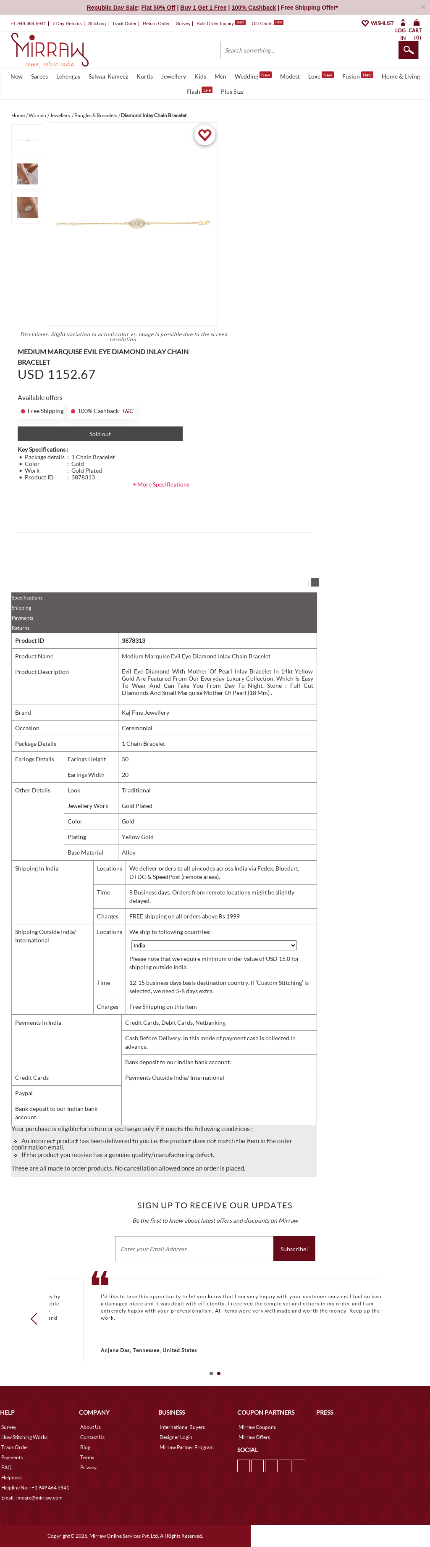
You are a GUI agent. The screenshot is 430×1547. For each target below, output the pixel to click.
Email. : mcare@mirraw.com (32, 1497)
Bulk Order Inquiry (215, 23)
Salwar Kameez (108, 76)
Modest (290, 76)
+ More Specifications (161, 484)
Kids (200, 76)
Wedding (253, 75)
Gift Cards (267, 23)
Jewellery (173, 76)
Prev (36, 1319)
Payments (22, 618)
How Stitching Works (24, 1437)
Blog (85, 1447)
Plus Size (232, 91)
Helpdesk (11, 1477)
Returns (20, 628)
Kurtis (144, 76)
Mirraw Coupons (257, 1427)
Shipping (21, 608)
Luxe (321, 75)
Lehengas (68, 76)
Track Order (124, 23)
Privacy (88, 1467)
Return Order (156, 23)
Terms (87, 1457)
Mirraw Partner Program (187, 1447)
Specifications (27, 598)
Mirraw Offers (254, 1437)
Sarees (39, 76)
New (16, 76)
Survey (183, 23)
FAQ (6, 1467)
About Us (90, 1427)
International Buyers (182, 1427)
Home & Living (401, 76)
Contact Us (92, 1437)
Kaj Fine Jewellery (145, 712)
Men (220, 76)
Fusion (357, 75)
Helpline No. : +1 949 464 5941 (35, 1487)
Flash (199, 91)
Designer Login (176, 1437)
